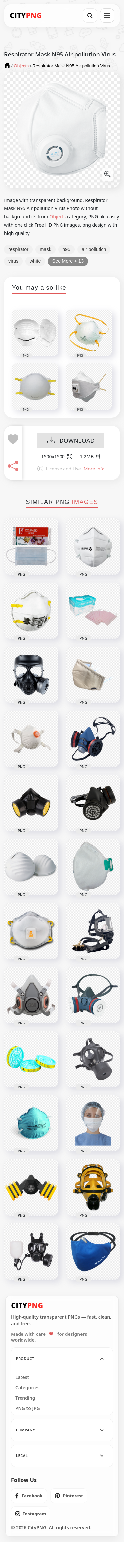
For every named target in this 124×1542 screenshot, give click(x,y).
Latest (22, 1377)
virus (13, 261)
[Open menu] (107, 15)
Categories (27, 1388)
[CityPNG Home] (26, 15)
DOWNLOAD (71, 441)
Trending (25, 1398)
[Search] (90, 15)
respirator (18, 249)
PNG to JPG (27, 1408)
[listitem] (29, 1495)
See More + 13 (68, 261)
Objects (57, 216)
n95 (66, 249)
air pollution (94, 249)
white (35, 261)
